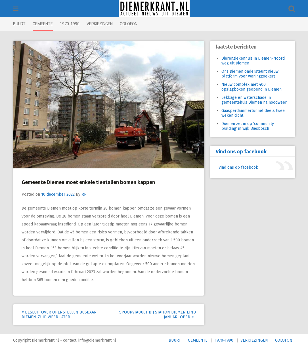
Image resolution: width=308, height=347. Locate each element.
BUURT (19, 24)
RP (84, 194)
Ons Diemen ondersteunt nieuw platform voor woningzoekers (249, 74)
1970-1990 (69, 24)
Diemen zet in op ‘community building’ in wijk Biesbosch (247, 126)
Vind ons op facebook (241, 152)
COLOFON (128, 24)
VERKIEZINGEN (100, 24)
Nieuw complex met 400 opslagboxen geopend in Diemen (251, 87)
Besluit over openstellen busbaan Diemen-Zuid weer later (59, 314)
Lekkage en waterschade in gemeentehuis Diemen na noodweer (254, 100)
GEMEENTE (43, 24)
